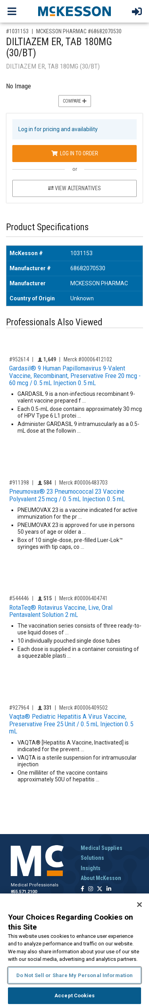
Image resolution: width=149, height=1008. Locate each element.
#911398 (19, 482)
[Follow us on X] (100, 889)
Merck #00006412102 (88, 359)
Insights (91, 868)
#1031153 (17, 31)
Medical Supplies (101, 848)
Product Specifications (47, 227)
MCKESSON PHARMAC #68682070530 (79, 31)
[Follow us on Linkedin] (108, 889)
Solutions (92, 858)
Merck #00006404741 (83, 598)
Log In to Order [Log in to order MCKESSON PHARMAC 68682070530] (74, 153)
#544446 (19, 598)
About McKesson (101, 878)
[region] (74, 950)
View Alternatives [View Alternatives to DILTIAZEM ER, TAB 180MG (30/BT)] (74, 188)
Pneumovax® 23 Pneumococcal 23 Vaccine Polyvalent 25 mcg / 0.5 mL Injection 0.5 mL (67, 495)
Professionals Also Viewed (54, 322)
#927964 (19, 707)
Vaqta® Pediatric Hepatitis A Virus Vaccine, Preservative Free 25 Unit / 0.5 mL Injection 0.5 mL (71, 723)
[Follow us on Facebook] (82, 889)
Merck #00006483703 (83, 482)
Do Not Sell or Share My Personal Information (74, 975)
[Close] (139, 904)
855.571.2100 (24, 891)
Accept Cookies (74, 995)
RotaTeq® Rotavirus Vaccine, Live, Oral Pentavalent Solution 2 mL (60, 611)
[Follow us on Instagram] (90, 889)
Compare (75, 101)
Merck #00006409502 (83, 707)
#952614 (19, 359)
